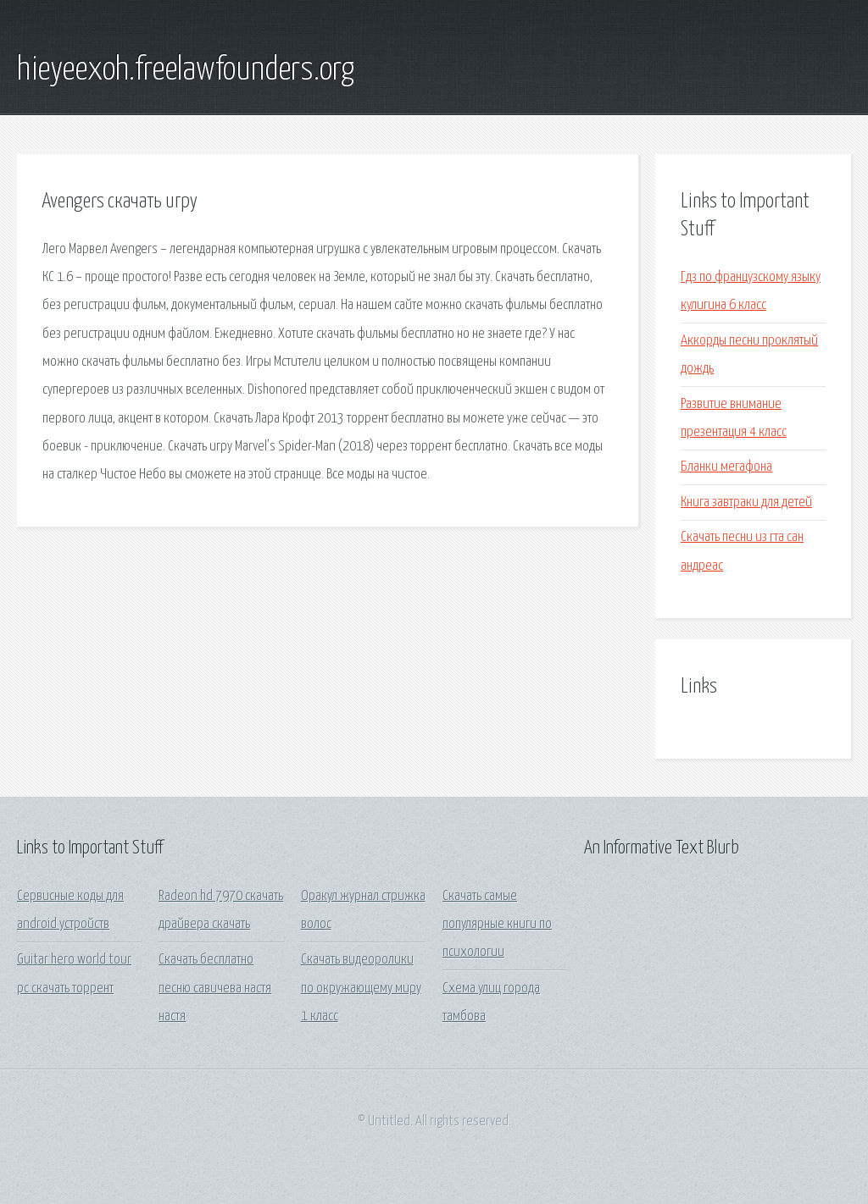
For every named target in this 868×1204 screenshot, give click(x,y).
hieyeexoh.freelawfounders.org (185, 70)
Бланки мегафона (726, 467)
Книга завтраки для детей (746, 502)
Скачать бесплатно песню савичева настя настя (215, 988)
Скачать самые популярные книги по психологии (497, 924)
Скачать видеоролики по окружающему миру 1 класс (361, 988)
